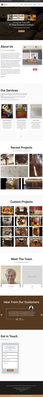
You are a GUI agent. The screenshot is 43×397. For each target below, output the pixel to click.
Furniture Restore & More (28, 395)
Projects (34, 4)
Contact (39, 4)
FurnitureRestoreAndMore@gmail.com (10, 350)
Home (21, 4)
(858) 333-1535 (22, 390)
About (25, 4)
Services (30, 4)
